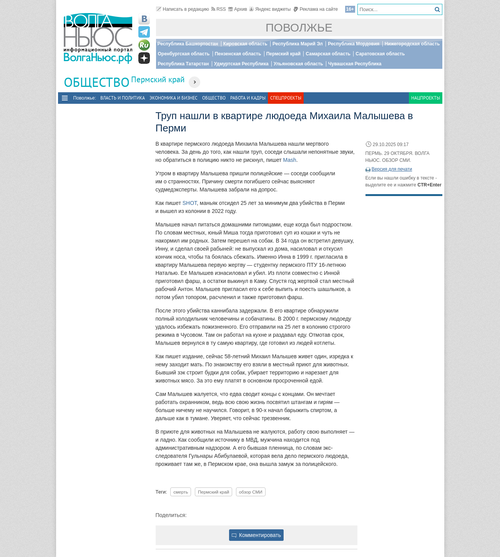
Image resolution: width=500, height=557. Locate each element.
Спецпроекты (285, 98)
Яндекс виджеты (270, 9)
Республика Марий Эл (297, 44)
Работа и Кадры (248, 98)
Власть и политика (122, 98)
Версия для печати (392, 169)
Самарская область (328, 54)
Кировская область (245, 44)
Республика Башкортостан (188, 44)
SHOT (190, 203)
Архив (237, 9)
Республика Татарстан (183, 64)
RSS (218, 9)
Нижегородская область (412, 44)
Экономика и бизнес (174, 98)
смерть (180, 491)
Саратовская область (380, 54)
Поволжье (299, 27)
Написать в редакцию (182, 9)
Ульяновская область (298, 64)
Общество (214, 98)
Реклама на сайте (315, 9)
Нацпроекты (425, 98)
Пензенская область (238, 54)
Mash (289, 160)
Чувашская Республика (354, 64)
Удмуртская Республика (241, 64)
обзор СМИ (250, 491)
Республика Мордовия (353, 44)
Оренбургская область (184, 54)
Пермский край (283, 54)
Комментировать (256, 535)
